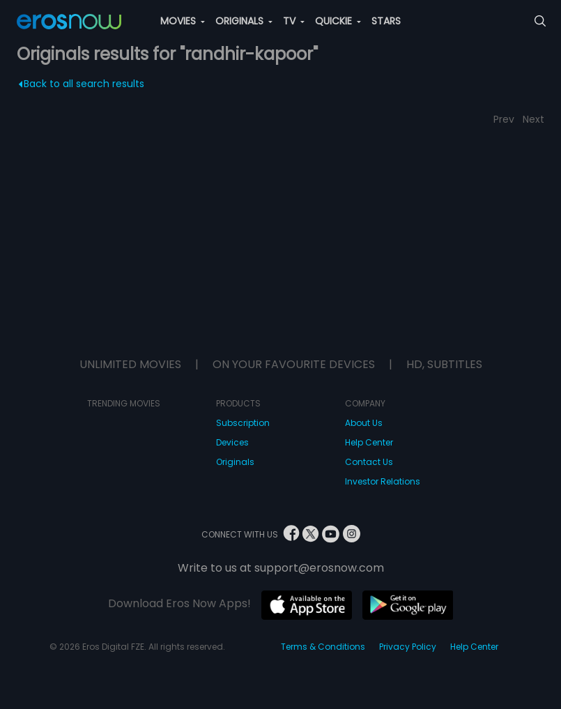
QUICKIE (338, 21)
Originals (235, 462)
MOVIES (182, 21)
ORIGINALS (243, 21)
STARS (386, 21)
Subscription (243, 423)
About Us (364, 423)
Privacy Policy (407, 647)
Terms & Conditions (323, 647)
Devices (232, 442)
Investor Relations (382, 481)
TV (294, 21)
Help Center (369, 442)
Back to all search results (82, 84)
